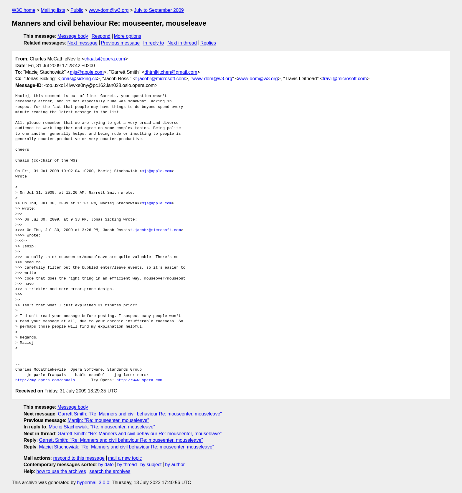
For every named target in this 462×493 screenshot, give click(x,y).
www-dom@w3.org (108, 10)
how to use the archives (61, 471)
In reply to (153, 42)
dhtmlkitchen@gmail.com (170, 72)
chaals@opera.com (104, 58)
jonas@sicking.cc (78, 78)
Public (76, 10)
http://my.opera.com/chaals (45, 380)
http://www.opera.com (139, 380)
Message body (72, 36)
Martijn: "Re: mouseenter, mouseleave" (108, 420)
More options (127, 36)
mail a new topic (125, 458)
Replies (208, 42)
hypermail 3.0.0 (93, 482)
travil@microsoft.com (345, 78)
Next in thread (182, 42)
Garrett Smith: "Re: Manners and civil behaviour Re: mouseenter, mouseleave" (140, 413)
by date (105, 464)
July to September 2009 (159, 10)
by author (175, 464)
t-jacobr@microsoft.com (160, 78)
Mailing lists (53, 10)
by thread (127, 464)
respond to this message (78, 458)
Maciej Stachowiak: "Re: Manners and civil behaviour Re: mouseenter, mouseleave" (126, 446)
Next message (82, 42)
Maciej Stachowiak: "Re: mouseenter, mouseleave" (102, 426)
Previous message (120, 42)
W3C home (23, 10)
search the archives (110, 471)
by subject (150, 464)
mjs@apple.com (87, 72)
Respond (101, 36)
